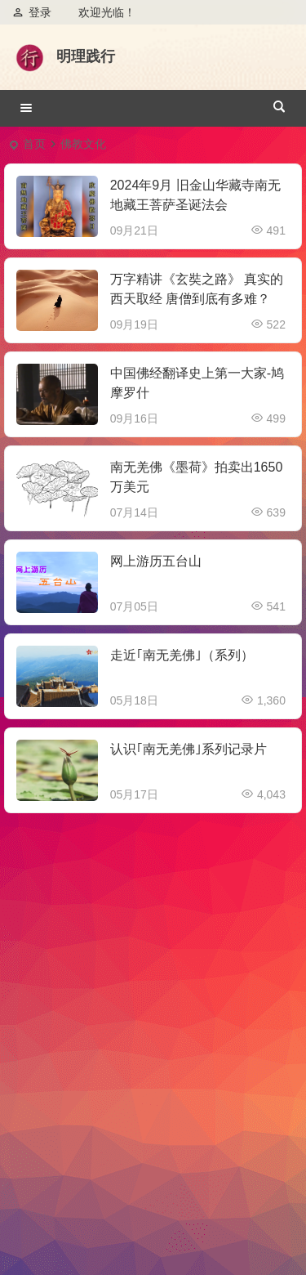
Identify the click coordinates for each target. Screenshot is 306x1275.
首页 (34, 143)
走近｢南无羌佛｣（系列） (182, 655)
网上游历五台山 (156, 561)
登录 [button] (31, 12)
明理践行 (85, 56)
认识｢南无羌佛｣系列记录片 (188, 749)
